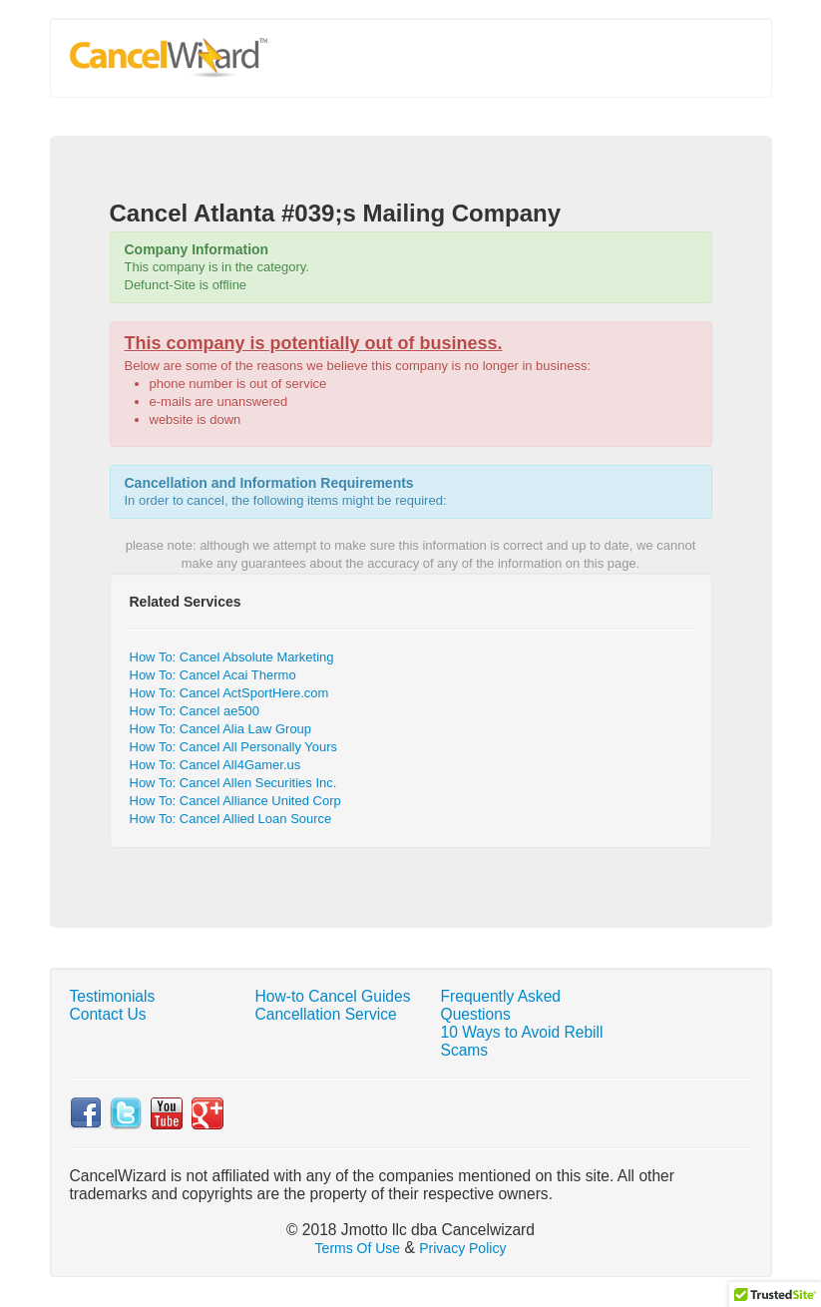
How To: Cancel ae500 (195, 710)
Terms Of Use (358, 1248)
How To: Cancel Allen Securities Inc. (233, 782)
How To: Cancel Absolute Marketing (232, 657)
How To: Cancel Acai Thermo (213, 674)
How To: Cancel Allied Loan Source (231, 818)
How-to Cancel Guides (333, 996)
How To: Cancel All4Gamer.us (215, 764)
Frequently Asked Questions (501, 1005)
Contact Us (108, 1014)
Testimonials (113, 996)
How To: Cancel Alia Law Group (221, 728)
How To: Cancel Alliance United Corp (235, 800)
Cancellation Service (326, 1014)
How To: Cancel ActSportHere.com (229, 692)
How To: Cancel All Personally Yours (234, 746)
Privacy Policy (462, 1248)
